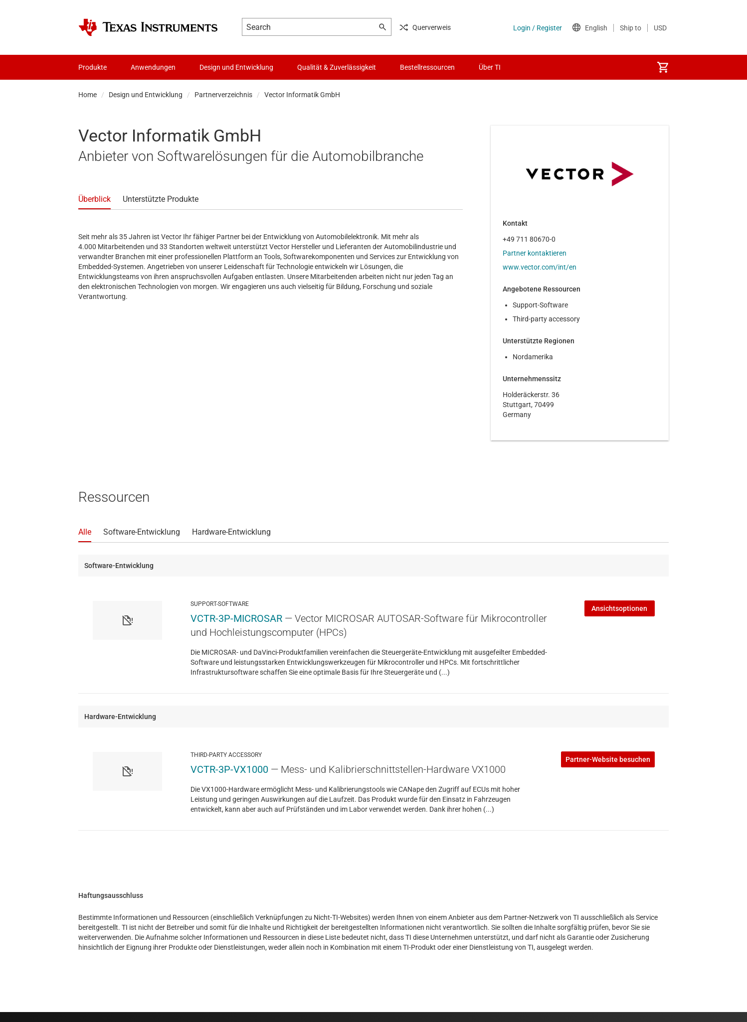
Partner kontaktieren (534, 253)
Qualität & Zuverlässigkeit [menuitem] (336, 67)
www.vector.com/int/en (539, 267)
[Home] (148, 27)
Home (87, 95)
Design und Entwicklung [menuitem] (236, 67)
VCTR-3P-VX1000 (229, 769)
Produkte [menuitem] (92, 67)
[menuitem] (663, 67)
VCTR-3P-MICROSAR (236, 618)
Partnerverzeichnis (223, 95)
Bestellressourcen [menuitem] (427, 67)
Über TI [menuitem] (490, 67)
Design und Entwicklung (146, 95)
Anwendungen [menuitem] (153, 67)
